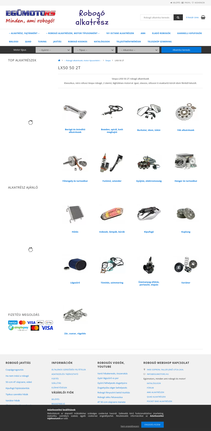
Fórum (150, 387)
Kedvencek (198, 3)
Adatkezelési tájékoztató (65, 374)
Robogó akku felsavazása (110, 397)
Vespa (108, 60)
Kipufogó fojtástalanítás (17, 388)
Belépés (167, 3)
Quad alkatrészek (156, 396)
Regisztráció (58, 403)
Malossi (13, 41)
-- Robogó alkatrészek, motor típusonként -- (73, 33)
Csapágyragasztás (15, 369)
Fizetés (55, 378)
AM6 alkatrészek (155, 392)
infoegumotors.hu (158, 374)
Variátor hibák (13, 400)
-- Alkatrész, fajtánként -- (24, 33)
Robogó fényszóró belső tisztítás (114, 392)
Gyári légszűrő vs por (108, 378)
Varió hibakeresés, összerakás (113, 373)
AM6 (143, 33)
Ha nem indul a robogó (17, 375)
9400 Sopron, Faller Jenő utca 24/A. (165, 369)
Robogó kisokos (77, 41)
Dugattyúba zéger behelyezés (112, 387)
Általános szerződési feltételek (69, 369)
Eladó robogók (161, 33)
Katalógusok (102, 41)
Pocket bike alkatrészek (159, 401)
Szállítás (56, 383)
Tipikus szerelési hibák (17, 394)
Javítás (57, 41)
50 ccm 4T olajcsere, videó (19, 381)
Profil (182, 3)
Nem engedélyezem (130, 426)
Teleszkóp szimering (160, 41)
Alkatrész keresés (181, 49)
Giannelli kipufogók (189, 33)
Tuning (42, 41)
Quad (28, 41)
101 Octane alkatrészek (120, 33)
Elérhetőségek (59, 387)
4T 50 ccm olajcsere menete (111, 401)
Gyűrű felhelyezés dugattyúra (112, 382)
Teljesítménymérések (128, 41)
